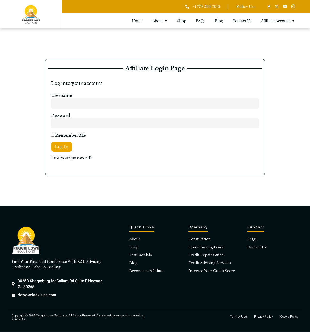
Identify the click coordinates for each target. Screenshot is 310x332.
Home (137, 21)
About (159, 21)
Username (61, 95)
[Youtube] (285, 7)
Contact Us (241, 21)
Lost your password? (71, 158)
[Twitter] (277, 6)
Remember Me (68, 135)
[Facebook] (269, 6)
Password (60, 115)
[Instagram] (293, 7)
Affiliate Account (277, 21)
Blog (219, 21)
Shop (181, 21)
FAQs (200, 21)
